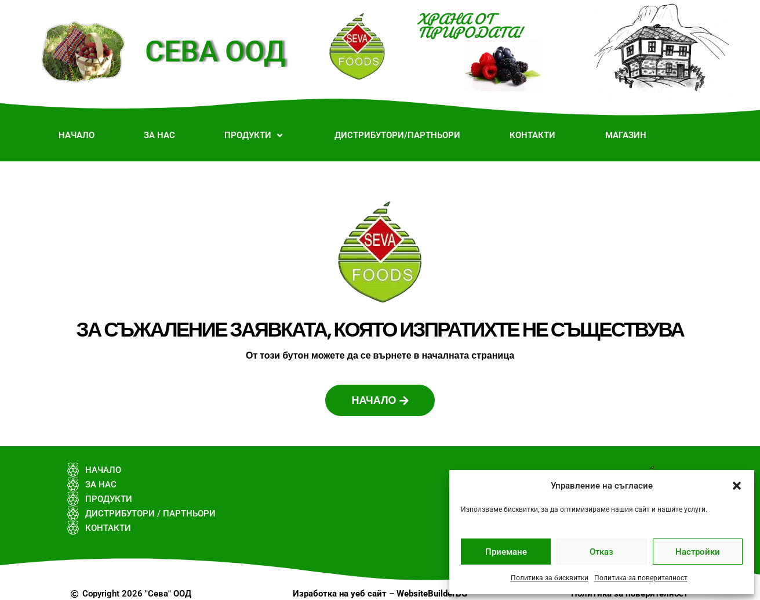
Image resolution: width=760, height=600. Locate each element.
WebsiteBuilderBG (432, 593)
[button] (737, 485)
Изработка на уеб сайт (340, 593)
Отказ (601, 552)
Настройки (697, 552)
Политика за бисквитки (549, 578)
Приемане (506, 552)
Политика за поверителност (641, 578)
